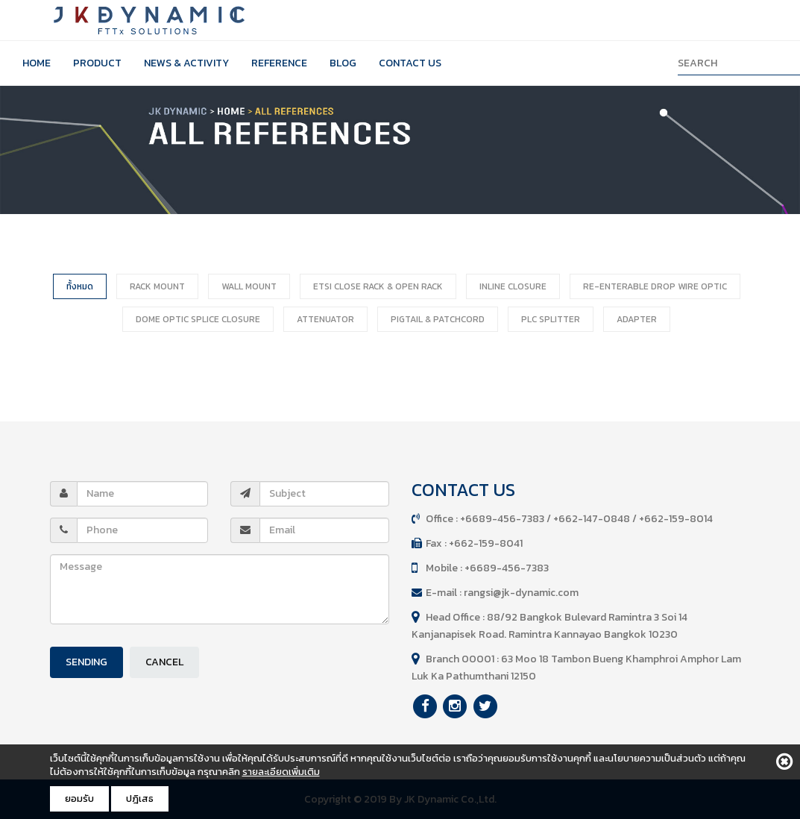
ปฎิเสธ (140, 798)
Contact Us (410, 63)
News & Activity (186, 63)
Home (36, 63)
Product (97, 63)
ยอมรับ (79, 798)
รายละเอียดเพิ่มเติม (281, 772)
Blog (343, 63)
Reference (279, 63)
